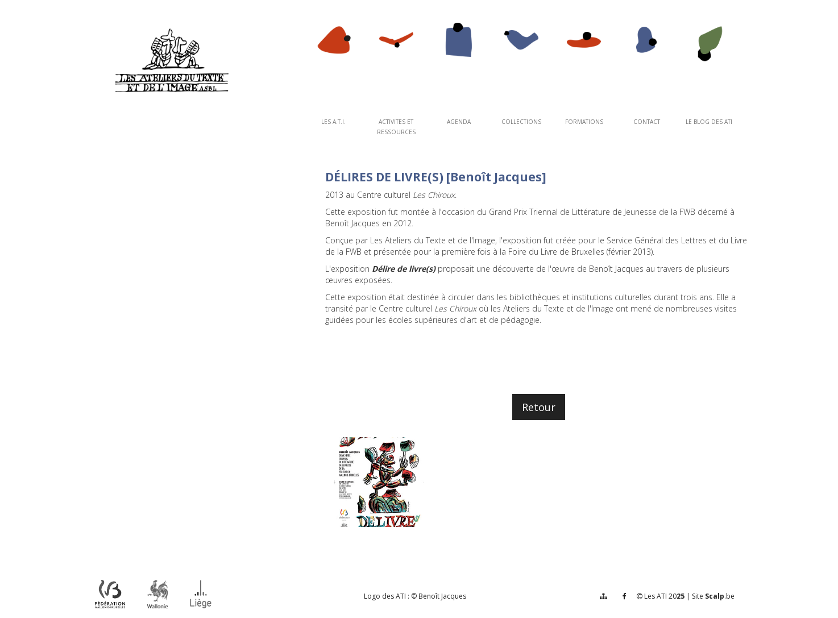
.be (720, 596)
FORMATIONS (584, 122)
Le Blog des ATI (709, 122)
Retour (538, 407)
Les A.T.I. (333, 122)
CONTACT (646, 122)
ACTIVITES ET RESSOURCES (396, 127)
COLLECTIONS (521, 122)
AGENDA (459, 122)
